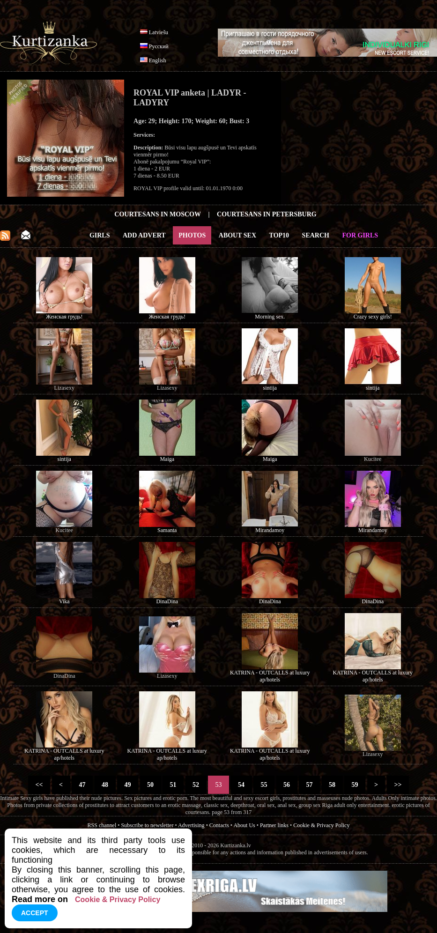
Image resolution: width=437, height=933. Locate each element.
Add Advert (144, 235)
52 (196, 784)
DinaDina (167, 601)
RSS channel (102, 825)
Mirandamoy (269, 530)
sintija (270, 388)
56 (287, 784)
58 (332, 784)
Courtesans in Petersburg (267, 214)
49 (128, 784)
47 (82, 784)
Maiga (167, 459)
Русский (159, 46)
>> (398, 784)
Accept (34, 913)
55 (264, 784)
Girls (99, 235)
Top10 (279, 235)
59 (355, 784)
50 (151, 784)
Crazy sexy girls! (373, 316)
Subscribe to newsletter (147, 825)
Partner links (274, 825)
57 (309, 784)
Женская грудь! (64, 316)
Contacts (219, 825)
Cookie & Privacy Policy (321, 825)
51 (173, 784)
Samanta (167, 530)
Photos (192, 235)
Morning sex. (270, 316)
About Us (244, 825)
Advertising (191, 825)
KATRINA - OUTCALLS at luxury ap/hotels (270, 676)
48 (105, 784)
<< (39, 784)
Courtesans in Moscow (157, 214)
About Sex (237, 235)
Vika (64, 601)
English (157, 60)
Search (315, 235)
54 (241, 784)
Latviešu (158, 32)
